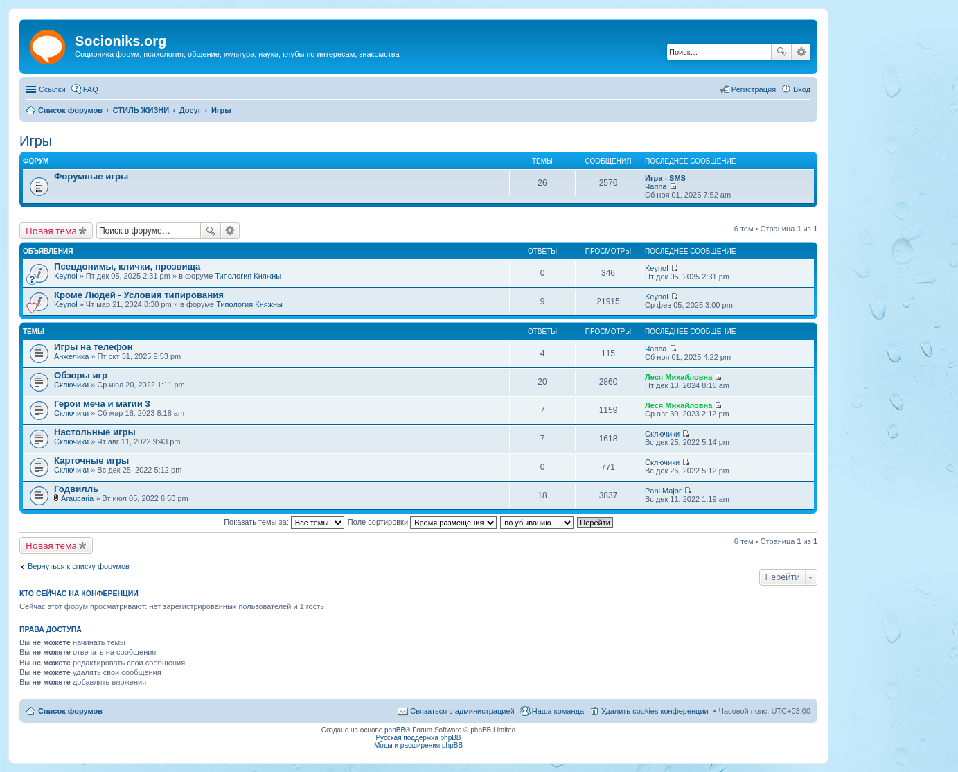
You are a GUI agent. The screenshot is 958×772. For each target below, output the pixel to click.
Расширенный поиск (801, 52)
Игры (35, 140)
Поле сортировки (422, 522)
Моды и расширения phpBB (418, 745)
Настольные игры (95, 432)
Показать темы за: (284, 522)
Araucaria (77, 498)
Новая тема (51, 231)
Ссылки (52, 89)
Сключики (71, 384)
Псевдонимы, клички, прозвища (127, 266)
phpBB (394, 730)
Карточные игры (91, 460)
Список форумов (70, 711)
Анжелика (71, 356)
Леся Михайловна (678, 377)
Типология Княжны (248, 276)
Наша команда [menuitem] (558, 711)
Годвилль (76, 489)
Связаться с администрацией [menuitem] (462, 711)
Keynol (66, 276)
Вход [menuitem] (801, 89)
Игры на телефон (93, 347)
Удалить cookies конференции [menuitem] (655, 711)
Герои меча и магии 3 (102, 403)
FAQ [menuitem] (90, 89)
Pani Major (663, 490)
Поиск (781, 52)
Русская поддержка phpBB (418, 738)
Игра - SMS (665, 178)
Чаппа (655, 186)
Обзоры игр (80, 375)
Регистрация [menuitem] (753, 89)
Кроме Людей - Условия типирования (139, 295)
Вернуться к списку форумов (79, 566)
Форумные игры (91, 176)
